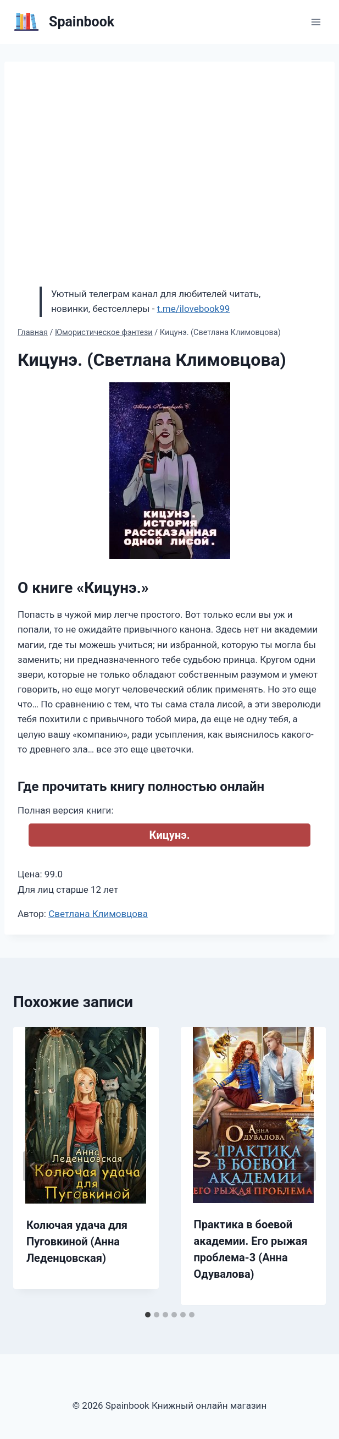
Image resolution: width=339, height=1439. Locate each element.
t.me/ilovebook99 (193, 308)
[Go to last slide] (33, 1166)
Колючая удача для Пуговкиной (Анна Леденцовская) (76, 1241)
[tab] (148, 1314)
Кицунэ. (169, 835)
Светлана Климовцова (98, 913)
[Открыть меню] (315, 21)
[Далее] (306, 1166)
